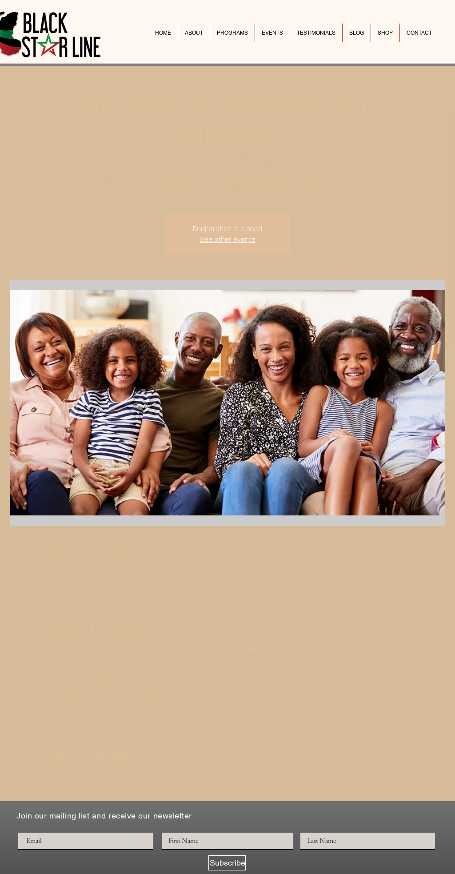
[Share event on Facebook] (44, 777)
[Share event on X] (66, 777)
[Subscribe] (227, 862)
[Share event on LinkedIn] (88, 777)
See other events (227, 239)
